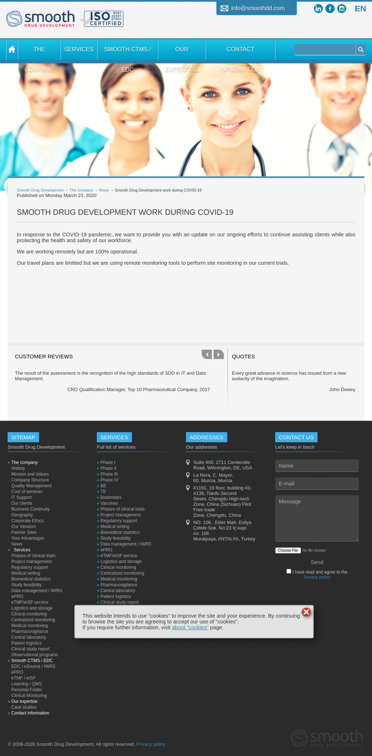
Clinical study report (30, 648)
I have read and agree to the (319, 575)
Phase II (108, 468)
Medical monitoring (29, 625)
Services (78, 49)
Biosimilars (111, 497)
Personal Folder (26, 689)
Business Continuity (30, 509)
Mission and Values (30, 474)
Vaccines (109, 503)
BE (103, 485)
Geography (22, 514)
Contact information (240, 53)
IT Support (21, 497)
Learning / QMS (26, 683)
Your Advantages (27, 538)
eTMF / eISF (23, 678)
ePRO (17, 596)
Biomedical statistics (31, 579)
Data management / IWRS (36, 590)
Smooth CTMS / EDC (127, 53)
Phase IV (109, 480)
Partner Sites (23, 532)
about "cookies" (190, 627)
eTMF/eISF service (29, 602)
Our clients (21, 503)
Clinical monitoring (29, 614)
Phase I (107, 462)
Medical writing (25, 573)
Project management (31, 561)
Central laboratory (28, 637)
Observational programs (34, 654)
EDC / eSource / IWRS (33, 666)
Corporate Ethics (27, 520)
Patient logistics (26, 643)
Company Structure (30, 480)
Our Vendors (23, 526)
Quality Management (31, 485)
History (18, 468)
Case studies (23, 707)
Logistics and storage (31, 608)
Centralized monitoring (33, 619)
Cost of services (26, 491)
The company (39, 53)
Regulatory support (29, 567)
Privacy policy (317, 577)
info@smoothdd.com (258, 8)
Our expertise (181, 53)
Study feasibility (26, 584)
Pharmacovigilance (29, 631)
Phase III (109, 474)
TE (103, 491)
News (104, 190)
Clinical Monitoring (29, 695)
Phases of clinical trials (33, 555)
